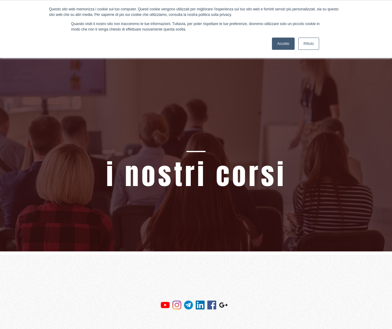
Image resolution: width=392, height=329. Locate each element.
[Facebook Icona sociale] (211, 305)
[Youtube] (165, 305)
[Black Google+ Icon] (223, 305)
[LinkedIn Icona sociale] (200, 305)
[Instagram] (176, 305)
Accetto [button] (283, 44)
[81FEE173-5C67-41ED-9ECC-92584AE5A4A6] (188, 305)
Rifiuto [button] (308, 44)
